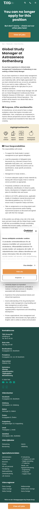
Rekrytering (6, 444)
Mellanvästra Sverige (28, 489)
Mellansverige (25, 486)
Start (3, 44)
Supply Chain (26, 474)
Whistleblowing (7, 375)
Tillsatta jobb (9, 44)
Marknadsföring (7, 471)
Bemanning (5, 446)
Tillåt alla (19, 271)
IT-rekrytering (25, 457)
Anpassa (19, 277)
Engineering (26, 469)
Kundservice (6, 459)
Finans (4, 464)
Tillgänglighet (7, 373)
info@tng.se (6, 336)
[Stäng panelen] (36, 231)
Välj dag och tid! (7, 344)
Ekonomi (5, 462)
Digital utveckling (27, 461)
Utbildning (24, 446)
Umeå (4, 427)
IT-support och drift (28, 459)
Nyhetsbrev (6, 367)
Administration (6, 457)
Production (25, 472)
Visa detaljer (28, 265)
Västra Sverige (7, 489)
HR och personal (7, 466)
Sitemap (5, 369)
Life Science (6, 476)
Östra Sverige (6, 486)
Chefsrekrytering (7, 473)
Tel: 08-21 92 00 (7, 338)
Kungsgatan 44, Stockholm (10, 351)
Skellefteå (5, 434)
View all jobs (19, 35)
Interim (23, 444)
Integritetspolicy (7, 371)
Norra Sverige (25, 491)
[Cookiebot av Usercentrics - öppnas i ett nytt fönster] (24, 231)
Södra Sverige (6, 491)
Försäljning (5, 469)
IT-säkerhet (26, 463)
